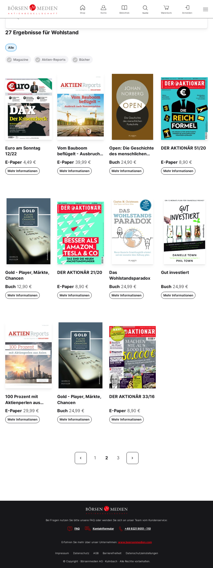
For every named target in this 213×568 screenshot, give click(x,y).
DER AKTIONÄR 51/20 (183, 148)
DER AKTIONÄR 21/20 (79, 272)
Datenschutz (81, 553)
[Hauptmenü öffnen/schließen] (205, 9)
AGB (96, 553)
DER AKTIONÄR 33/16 (132, 396)
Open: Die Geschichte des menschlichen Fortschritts (131, 153)
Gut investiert (175, 272)
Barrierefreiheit (112, 553)
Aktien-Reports (50, 59)
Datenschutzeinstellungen (142, 553)
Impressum (62, 553)
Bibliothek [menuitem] (124, 9)
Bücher (81, 59)
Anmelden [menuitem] (187, 9)
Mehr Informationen (22, 171)
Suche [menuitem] (145, 9)
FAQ (77, 528)
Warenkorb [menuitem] (166, 9)
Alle (11, 47)
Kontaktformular (103, 528)
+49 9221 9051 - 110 (138, 528)
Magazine (17, 59)
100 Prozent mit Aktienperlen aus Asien (22, 402)
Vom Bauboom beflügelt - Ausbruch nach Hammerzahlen (78, 153)
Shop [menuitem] (82, 9)
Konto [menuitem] (103, 9)
